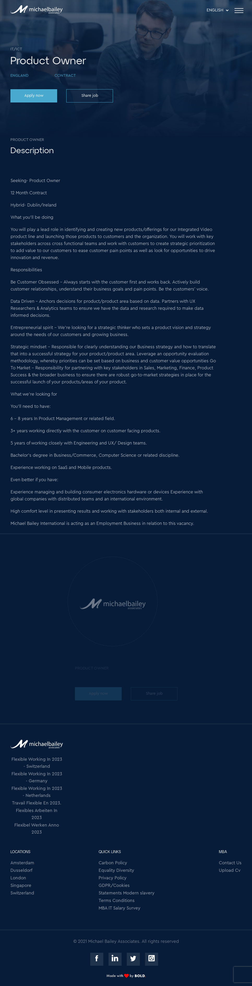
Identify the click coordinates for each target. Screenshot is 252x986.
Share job (89, 96)
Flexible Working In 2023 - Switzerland (36, 763)
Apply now (33, 96)
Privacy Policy (113, 878)
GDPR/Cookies (114, 885)
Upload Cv (230, 870)
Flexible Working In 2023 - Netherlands (36, 792)
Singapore (20, 885)
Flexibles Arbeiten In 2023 (36, 814)
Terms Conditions (117, 900)
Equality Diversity (116, 870)
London (18, 878)
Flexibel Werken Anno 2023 (36, 828)
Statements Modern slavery (126, 893)
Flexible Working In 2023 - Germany (36, 777)
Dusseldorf (21, 870)
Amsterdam (22, 863)
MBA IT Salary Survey (119, 908)
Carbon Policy (113, 863)
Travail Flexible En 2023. (36, 803)
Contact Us (230, 863)
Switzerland (22, 893)
